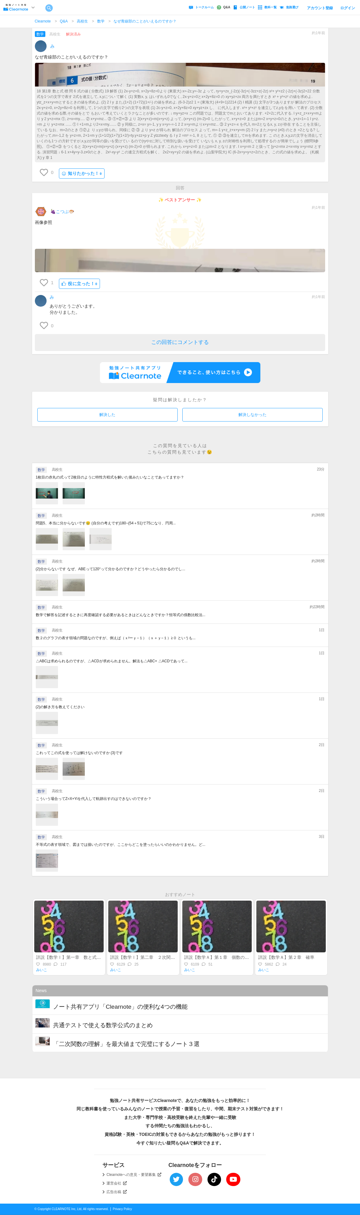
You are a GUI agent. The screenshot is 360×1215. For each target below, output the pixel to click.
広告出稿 (116, 1192)
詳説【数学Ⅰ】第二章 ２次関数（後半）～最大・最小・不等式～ (175, 957)
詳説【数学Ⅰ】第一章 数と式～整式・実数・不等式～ (90, 957)
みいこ (41, 970)
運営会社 (116, 1183)
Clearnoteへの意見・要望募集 (133, 1175)
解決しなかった (252, 414)
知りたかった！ (82, 173)
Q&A (64, 21)
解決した (107, 414)
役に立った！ (79, 283)
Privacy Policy (122, 1209)
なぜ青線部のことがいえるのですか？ (145, 21)
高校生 (82, 21)
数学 (101, 21)
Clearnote (43, 21)
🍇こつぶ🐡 (62, 211)
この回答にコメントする (180, 342)
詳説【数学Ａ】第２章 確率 (288, 957)
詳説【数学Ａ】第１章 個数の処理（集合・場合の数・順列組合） (249, 957)
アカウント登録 (320, 8)
